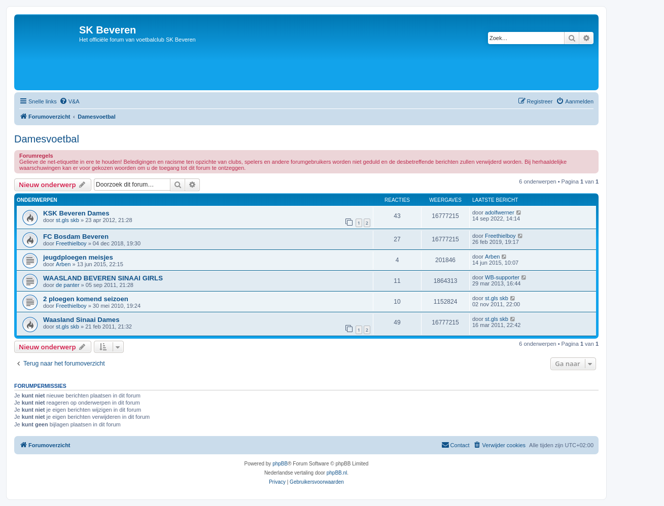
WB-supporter (502, 277)
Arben (63, 264)
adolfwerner (499, 212)
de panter (67, 285)
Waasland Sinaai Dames (81, 319)
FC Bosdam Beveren (76, 236)
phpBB (280, 463)
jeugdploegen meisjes (78, 257)
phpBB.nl (337, 473)
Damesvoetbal (46, 138)
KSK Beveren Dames (76, 213)
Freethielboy (71, 243)
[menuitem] (69, 101)
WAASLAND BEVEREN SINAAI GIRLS (103, 278)
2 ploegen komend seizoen (85, 299)
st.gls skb (67, 220)
